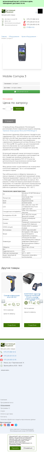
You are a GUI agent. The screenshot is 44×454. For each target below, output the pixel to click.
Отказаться (27, 448)
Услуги (2, 411)
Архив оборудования (28, 36)
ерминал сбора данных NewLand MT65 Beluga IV (20, 131)
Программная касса (6, 402)
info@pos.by (30, 27)
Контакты (3, 417)
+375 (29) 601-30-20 (32, 22)
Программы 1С (5, 408)
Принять (15, 448)
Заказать (19, 109)
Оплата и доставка (6, 414)
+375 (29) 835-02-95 (32, 24)
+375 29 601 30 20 (21, 92)
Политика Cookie (15, 444)
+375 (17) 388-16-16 (32, 19)
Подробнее (12, 325)
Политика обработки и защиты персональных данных (17, 419)
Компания (3, 400)
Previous (3, 301)
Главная (4, 36)
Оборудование (14, 36)
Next (41, 301)
